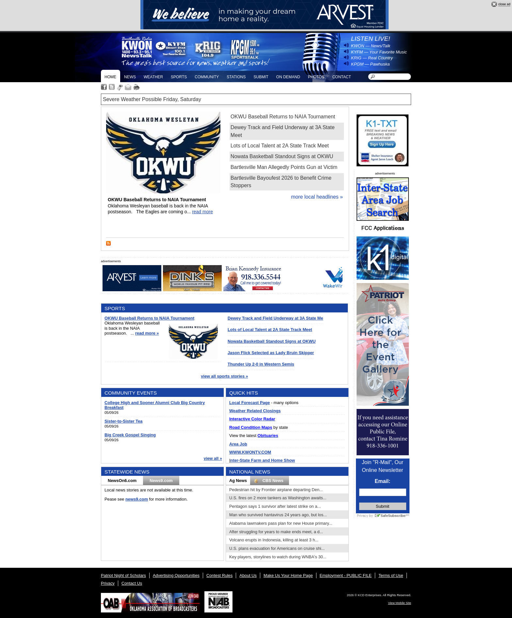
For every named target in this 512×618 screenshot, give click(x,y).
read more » (147, 333)
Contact (341, 77)
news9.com (136, 499)
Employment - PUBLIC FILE (346, 575)
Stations (236, 77)
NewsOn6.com (122, 480)
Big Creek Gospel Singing (130, 434)
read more (202, 211)
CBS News (269, 480)
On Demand (288, 77)
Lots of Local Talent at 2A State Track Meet (280, 145)
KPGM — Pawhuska (370, 64)
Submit (260, 77)
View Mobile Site (399, 603)
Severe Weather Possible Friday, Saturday (152, 99)
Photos (316, 77)
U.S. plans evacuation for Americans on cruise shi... (277, 548)
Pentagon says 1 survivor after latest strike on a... (275, 506)
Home (110, 77)
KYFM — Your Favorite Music (379, 52)
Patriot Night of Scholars (123, 575)
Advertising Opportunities (176, 575)
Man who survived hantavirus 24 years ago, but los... (278, 514)
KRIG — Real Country (372, 57)
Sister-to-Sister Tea (123, 421)
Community (207, 77)
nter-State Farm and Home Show (263, 460)
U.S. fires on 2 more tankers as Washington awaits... (278, 497)
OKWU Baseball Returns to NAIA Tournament (283, 116)
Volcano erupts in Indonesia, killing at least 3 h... (273, 539)
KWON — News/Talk (370, 45)
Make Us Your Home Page (288, 575)
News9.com (161, 480)
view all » (213, 458)
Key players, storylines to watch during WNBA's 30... (278, 556)
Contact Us (131, 583)
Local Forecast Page (249, 402)
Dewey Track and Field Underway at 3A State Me (275, 318)
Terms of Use (390, 575)
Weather (153, 77)
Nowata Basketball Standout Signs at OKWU (282, 156)
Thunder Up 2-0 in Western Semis (261, 364)
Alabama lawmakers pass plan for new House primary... (280, 523)
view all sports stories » (224, 376)
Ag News (238, 480)
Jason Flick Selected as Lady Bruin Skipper (271, 352)
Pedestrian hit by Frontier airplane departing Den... (276, 489)
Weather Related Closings (255, 410)
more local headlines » (317, 197)
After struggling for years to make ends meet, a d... (276, 531)
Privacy (108, 583)
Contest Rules (219, 575)
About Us (248, 575)
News (130, 77)
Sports (179, 77)
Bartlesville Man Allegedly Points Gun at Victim (284, 167)
